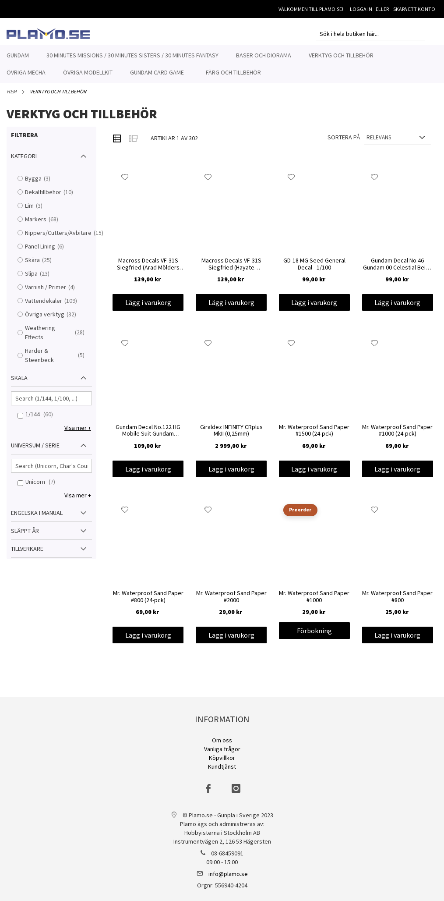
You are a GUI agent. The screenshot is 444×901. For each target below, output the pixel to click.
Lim (39, 210)
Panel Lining (50, 251)
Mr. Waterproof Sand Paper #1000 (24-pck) (397, 435)
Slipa (41, 278)
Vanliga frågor (222, 749)
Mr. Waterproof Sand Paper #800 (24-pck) (148, 601)
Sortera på (344, 142)
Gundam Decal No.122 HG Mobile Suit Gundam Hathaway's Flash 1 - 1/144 (148, 435)
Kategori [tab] (24, 161)
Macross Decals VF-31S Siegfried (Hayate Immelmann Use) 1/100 (231, 269)
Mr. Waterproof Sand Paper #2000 (231, 601)
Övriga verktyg (55, 319)
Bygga (43, 183)
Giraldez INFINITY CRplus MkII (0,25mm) (231, 435)
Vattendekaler (53, 305)
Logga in (361, 9)
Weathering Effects (57, 337)
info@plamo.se (228, 874)
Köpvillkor (222, 758)
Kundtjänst (222, 766)
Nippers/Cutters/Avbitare (57, 237)
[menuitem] (18, 55)
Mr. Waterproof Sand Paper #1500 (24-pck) (314, 435)
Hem (12, 96)
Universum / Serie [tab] (35, 450)
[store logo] (48, 33)
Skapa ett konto (414, 9)
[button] (125, 182)
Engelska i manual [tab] (37, 517)
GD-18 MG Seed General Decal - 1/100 (314, 269)
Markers (46, 224)
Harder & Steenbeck (57, 360)
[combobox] (370, 33)
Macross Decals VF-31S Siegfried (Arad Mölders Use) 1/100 (148, 269)
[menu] (222, 64)
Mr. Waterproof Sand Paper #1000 (314, 601)
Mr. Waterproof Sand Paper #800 (397, 601)
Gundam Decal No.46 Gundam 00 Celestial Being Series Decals (397, 269)
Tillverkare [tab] (27, 553)
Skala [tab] (19, 383)
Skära (42, 265)
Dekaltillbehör (53, 197)
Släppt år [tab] (25, 535)
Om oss (222, 740)
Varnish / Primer (55, 292)
